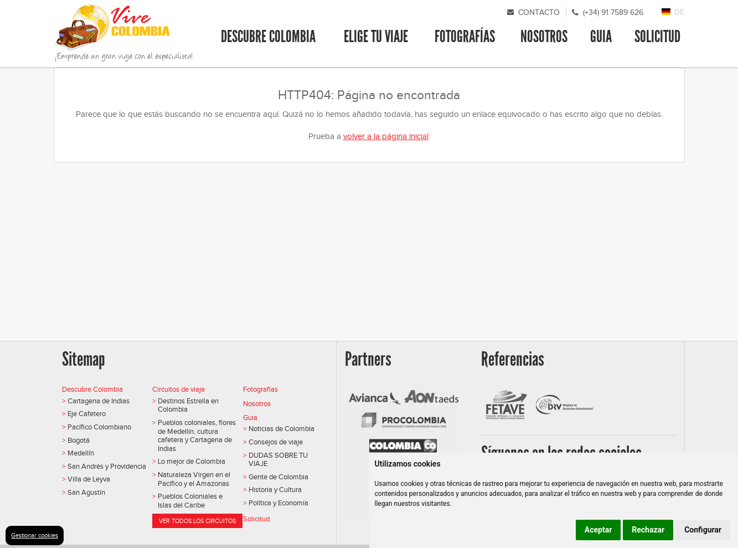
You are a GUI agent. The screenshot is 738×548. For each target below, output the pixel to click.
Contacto (539, 12)
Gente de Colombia (278, 477)
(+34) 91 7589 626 (613, 12)
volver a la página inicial (386, 136)
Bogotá (79, 440)
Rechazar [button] (648, 529)
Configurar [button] (702, 529)
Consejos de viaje (276, 442)
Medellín (81, 453)
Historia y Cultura (275, 489)
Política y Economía (278, 503)
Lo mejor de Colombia (191, 461)
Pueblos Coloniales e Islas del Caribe (190, 500)
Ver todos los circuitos (197, 521)
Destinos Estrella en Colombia (188, 405)
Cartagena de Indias (99, 401)
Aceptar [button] (598, 529)
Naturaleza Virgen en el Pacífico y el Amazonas (194, 479)
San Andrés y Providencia (107, 466)
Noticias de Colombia (281, 428)
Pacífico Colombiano (99, 427)
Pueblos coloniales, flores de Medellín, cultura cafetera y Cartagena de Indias (197, 435)
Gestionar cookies (34, 535)
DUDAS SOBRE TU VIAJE (278, 459)
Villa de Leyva (89, 479)
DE (679, 12)
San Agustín (86, 492)
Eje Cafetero (87, 413)
